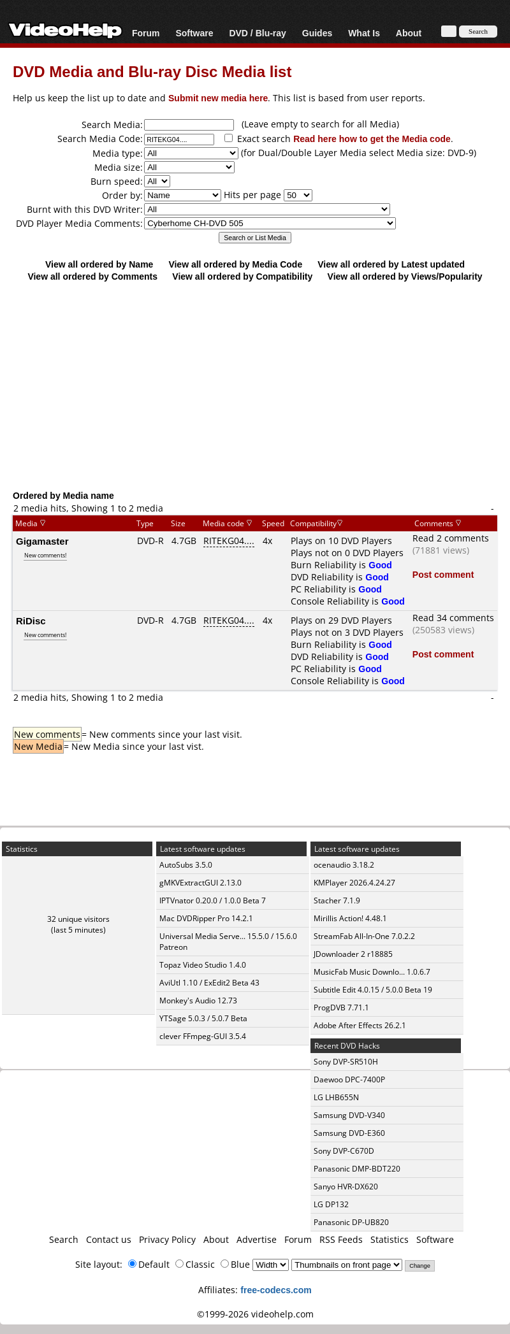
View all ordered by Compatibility (242, 276)
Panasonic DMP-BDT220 (357, 1168)
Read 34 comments (453, 618)
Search (63, 1239)
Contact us (108, 1239)
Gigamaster (42, 540)
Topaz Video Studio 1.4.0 (202, 964)
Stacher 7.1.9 (337, 900)
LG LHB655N (336, 1097)
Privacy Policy (167, 1239)
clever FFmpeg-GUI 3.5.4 (202, 1036)
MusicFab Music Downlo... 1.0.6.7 (372, 971)
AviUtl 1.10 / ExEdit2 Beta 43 (209, 982)
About (408, 33)
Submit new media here (218, 98)
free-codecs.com (275, 1290)
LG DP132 (331, 1204)
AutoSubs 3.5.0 (185, 864)
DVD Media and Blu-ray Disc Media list (152, 71)
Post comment (443, 574)
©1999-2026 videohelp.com (255, 1314)
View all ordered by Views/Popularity (405, 276)
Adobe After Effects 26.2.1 (360, 1025)
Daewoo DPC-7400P (349, 1079)
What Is (364, 33)
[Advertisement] (255, 385)
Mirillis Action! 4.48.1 (350, 918)
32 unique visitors (78, 919)
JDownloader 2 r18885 (353, 954)
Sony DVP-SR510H (346, 1061)
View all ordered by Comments (92, 276)
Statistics (389, 1239)
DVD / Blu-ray (257, 33)
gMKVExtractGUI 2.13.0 (200, 882)
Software (194, 33)
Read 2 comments (450, 538)
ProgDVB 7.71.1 (341, 1007)
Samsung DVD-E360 (349, 1133)
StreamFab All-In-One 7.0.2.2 (364, 936)
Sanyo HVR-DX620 (346, 1186)
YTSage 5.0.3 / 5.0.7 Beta (203, 1018)
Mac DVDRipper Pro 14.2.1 (206, 918)
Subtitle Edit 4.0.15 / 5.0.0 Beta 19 (373, 989)
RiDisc (31, 620)
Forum (146, 33)
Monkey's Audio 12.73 (198, 1000)
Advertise (257, 1239)
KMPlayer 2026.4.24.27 (354, 882)
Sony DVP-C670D (344, 1150)
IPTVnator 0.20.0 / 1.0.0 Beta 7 (212, 900)
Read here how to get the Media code (372, 139)
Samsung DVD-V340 (349, 1115)
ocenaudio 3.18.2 (344, 864)
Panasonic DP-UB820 (351, 1222)
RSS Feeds (341, 1239)
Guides (317, 33)
